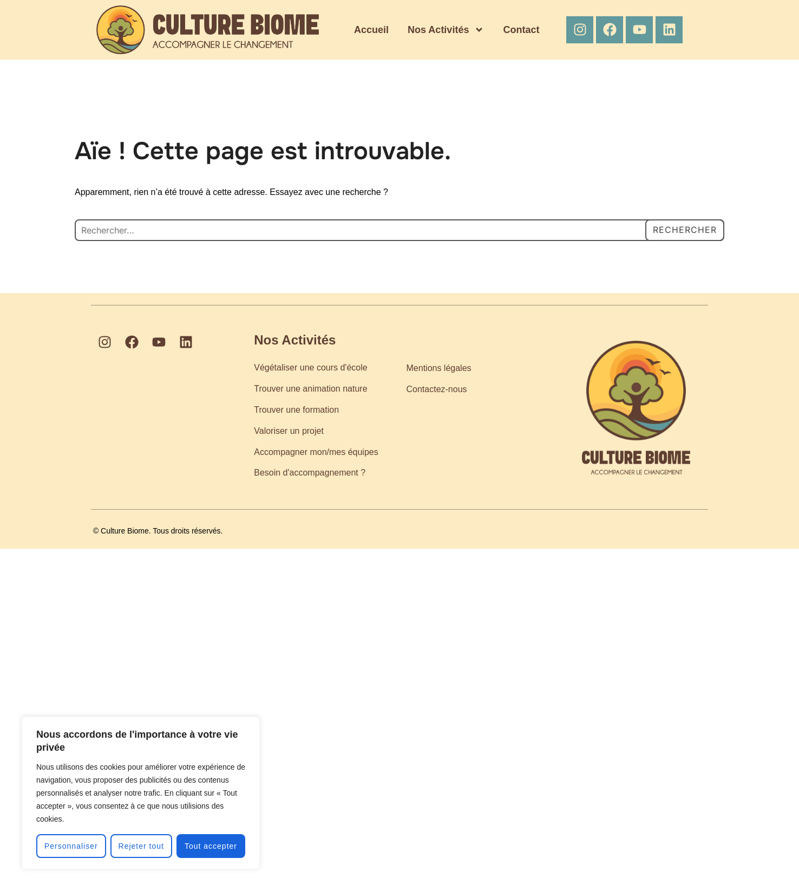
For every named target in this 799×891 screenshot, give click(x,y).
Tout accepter (211, 846)
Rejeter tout (141, 846)
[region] (141, 793)
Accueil (371, 29)
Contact (521, 29)
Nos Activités (446, 30)
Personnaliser (71, 846)
